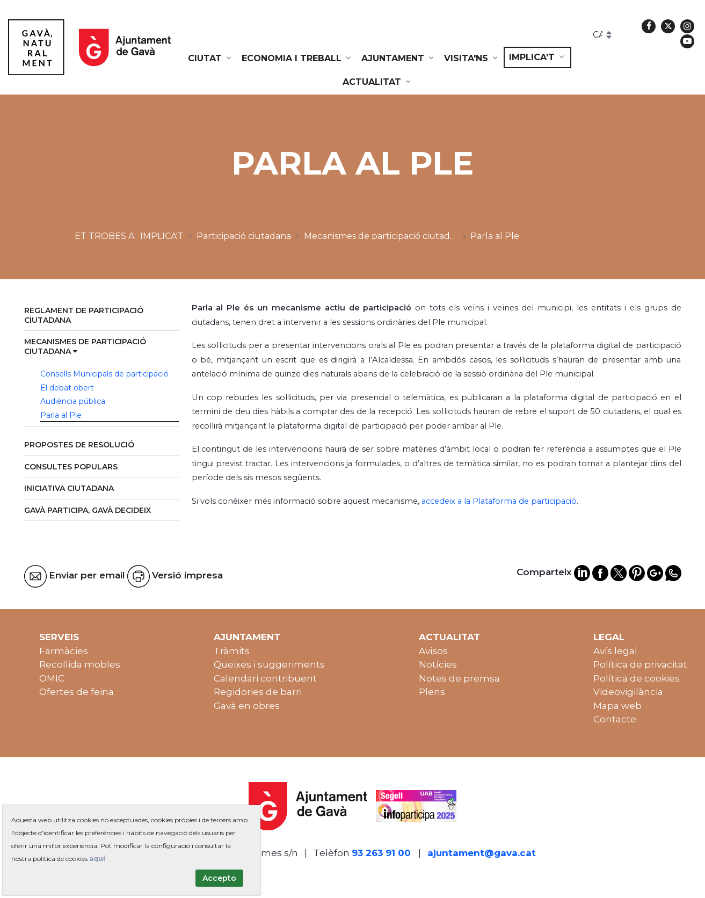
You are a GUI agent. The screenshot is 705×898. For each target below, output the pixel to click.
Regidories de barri (258, 691)
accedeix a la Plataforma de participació (499, 501)
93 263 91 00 (381, 853)
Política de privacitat (640, 664)
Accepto (219, 878)
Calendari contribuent (265, 678)
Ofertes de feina (76, 691)
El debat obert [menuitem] (67, 388)
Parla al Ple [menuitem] (61, 415)
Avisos (433, 651)
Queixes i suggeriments (269, 664)
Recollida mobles (79, 664)
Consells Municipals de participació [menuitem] (104, 374)
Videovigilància (628, 691)
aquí (97, 858)
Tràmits (232, 651)
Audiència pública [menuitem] (72, 401)
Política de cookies (636, 678)
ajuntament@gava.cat (481, 853)
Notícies (438, 664)
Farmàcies (63, 651)
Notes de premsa (459, 678)
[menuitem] (210, 58)
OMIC (51, 678)
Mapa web (617, 705)
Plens (432, 691)
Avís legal (615, 651)
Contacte (614, 719)
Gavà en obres (247, 705)
